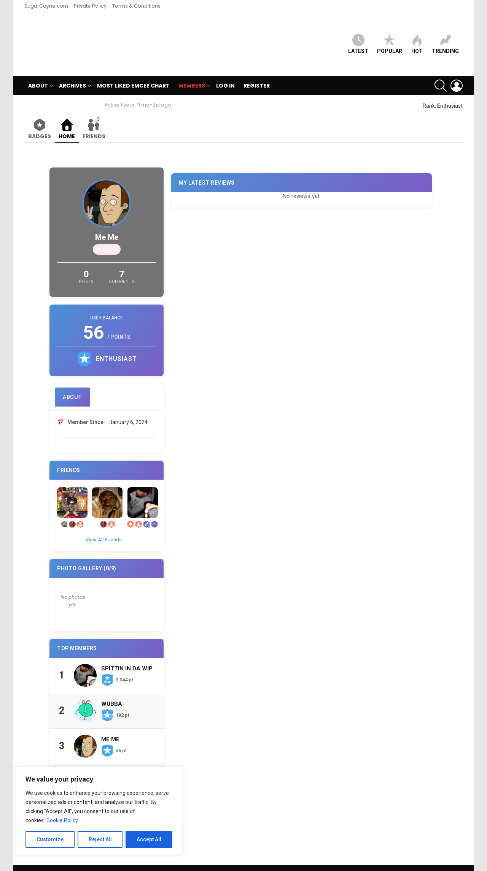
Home (67, 124)
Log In (225, 73)
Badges (39, 124)
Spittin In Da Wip (127, 655)
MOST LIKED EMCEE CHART (133, 73)
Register (257, 73)
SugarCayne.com (46, 6)
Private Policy (90, 6)
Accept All (149, 839)
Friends (94, 115)
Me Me (110, 726)
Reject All (100, 839)
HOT (417, 37)
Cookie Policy (62, 820)
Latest (358, 37)
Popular (389, 37)
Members (191, 74)
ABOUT (38, 74)
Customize (50, 839)
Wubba (111, 691)
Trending (445, 37)
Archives (72, 74)
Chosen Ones (121, 762)
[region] (99, 811)
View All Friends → (107, 527)
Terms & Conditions (136, 6)
